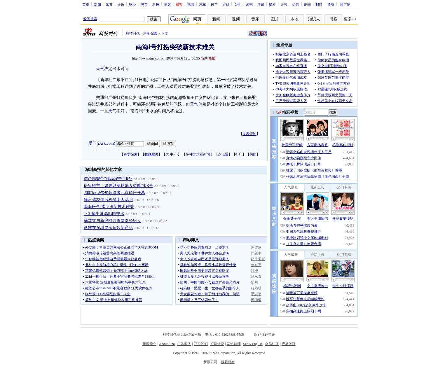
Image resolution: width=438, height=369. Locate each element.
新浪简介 (149, 344)
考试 (260, 4)
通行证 (345, 4)
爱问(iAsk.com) (101, 143)
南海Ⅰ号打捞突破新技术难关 (109, 206)
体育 (109, 4)
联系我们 (201, 344)
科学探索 (150, 34)
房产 (214, 4)
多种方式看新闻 (198, 154)
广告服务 (184, 344)
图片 (275, 19)
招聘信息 (217, 344)
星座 (272, 4)
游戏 (225, 4)
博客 (167, 4)
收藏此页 (151, 154)
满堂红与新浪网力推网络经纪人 (112, 220)
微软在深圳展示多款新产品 (108, 227)
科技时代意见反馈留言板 (182, 335)
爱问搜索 (90, 19)
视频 (190, 4)
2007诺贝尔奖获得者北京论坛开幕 (114, 192)
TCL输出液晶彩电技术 (104, 213)
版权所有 (228, 362)
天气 (283, 4)
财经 (132, 4)
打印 (238, 154)
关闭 (252, 154)
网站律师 (234, 344)
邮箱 (318, 4)
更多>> (350, 19)
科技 (155, 4)
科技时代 (133, 34)
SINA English (253, 344)
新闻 (97, 4)
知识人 (314, 19)
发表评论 (249, 134)
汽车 (202, 4)
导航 (330, 4)
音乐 (255, 19)
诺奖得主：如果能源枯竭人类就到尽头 (118, 185)
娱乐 (120, 4)
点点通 (223, 154)
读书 (249, 4)
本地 (294, 19)
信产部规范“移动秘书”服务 (108, 178)
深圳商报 (208, 58)
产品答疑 (289, 344)
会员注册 (272, 344)
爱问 (307, 4)
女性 (237, 4)
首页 (85, 4)
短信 (295, 4)
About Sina (167, 344)
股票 (144, 4)
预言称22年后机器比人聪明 (108, 199)
